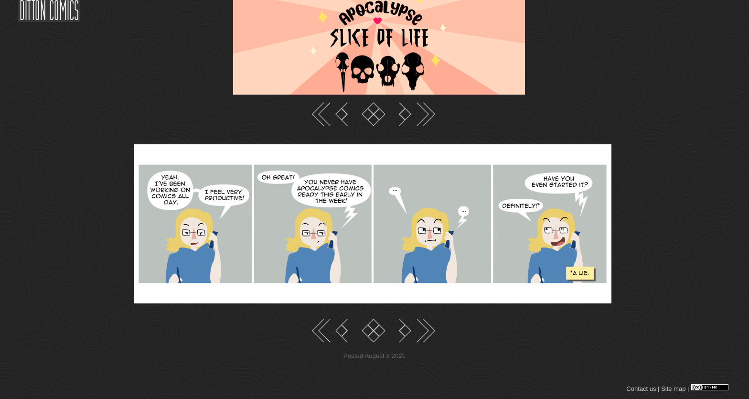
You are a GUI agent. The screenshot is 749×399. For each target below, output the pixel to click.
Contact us (641, 388)
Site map (673, 388)
